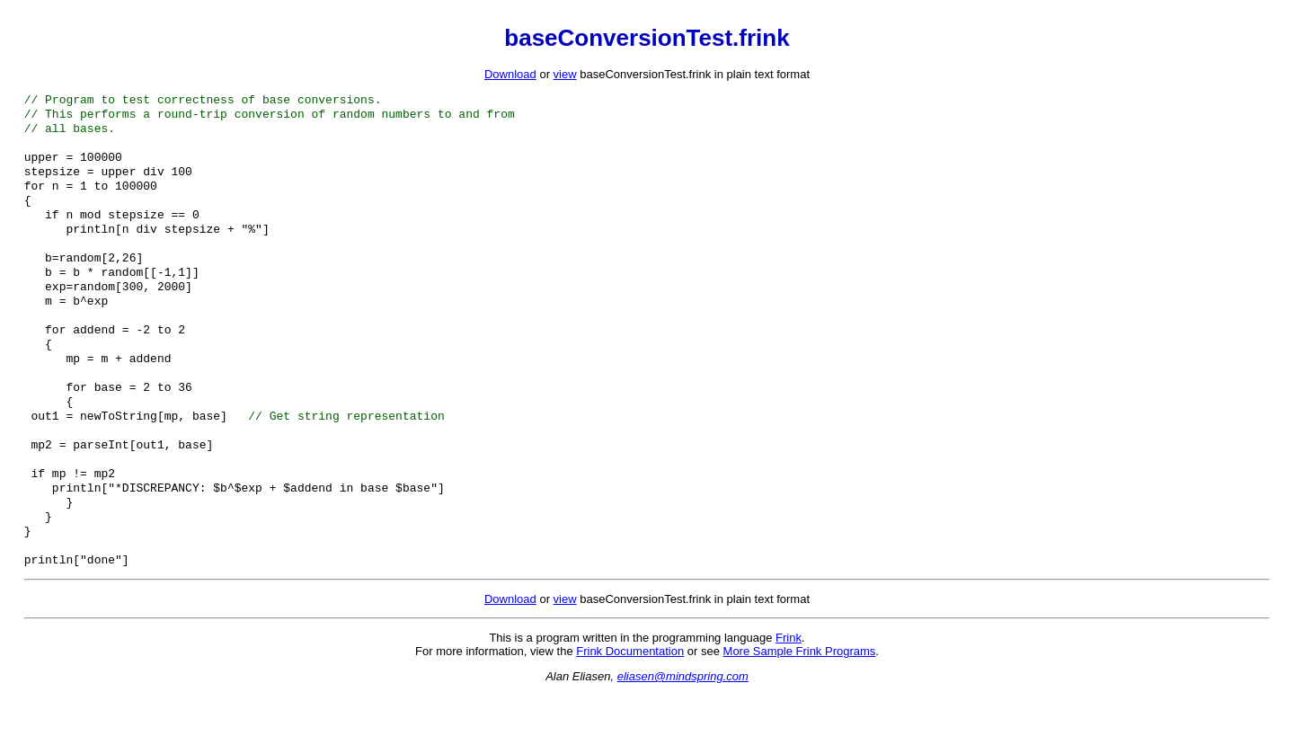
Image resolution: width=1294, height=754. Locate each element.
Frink (789, 697)
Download (510, 74)
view (565, 74)
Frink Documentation (630, 710)
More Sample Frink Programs (799, 710)
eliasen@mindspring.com (683, 735)
